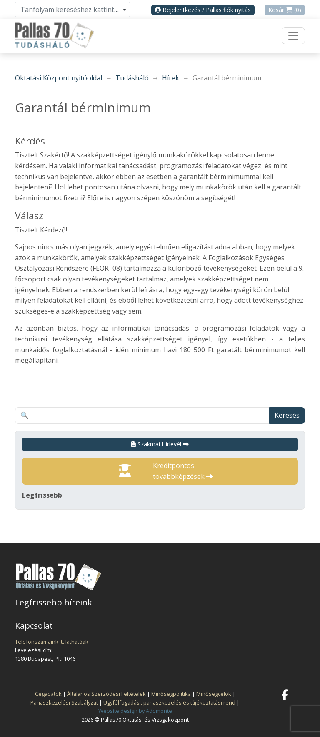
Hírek (170, 77)
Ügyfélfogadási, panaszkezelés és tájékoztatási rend (169, 702)
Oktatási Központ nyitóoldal (58, 77)
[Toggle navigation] (293, 35)
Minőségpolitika (171, 693)
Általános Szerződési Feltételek (106, 693)
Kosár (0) (284, 10)
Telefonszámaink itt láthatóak (51, 641)
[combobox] (72, 9)
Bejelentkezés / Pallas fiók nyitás (203, 10)
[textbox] (72, 9)
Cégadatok (48, 693)
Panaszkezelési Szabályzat (64, 702)
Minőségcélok (213, 693)
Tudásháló (132, 77)
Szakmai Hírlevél (160, 444)
